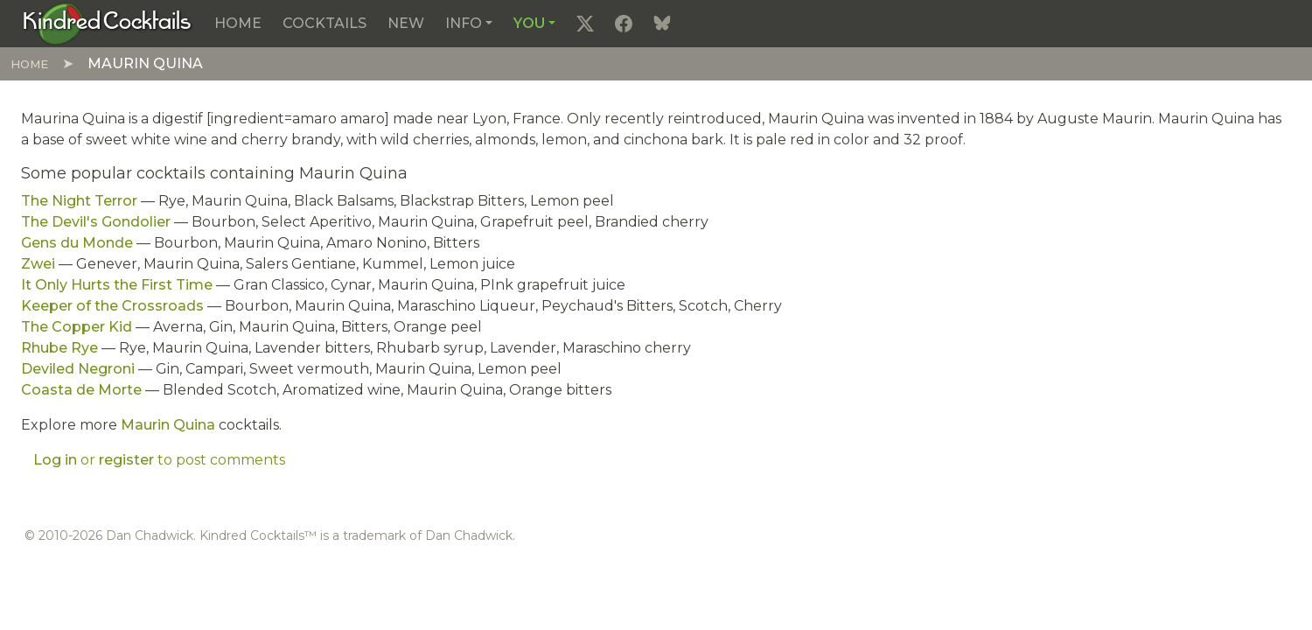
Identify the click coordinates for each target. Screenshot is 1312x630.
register (126, 460)
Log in (55, 460)
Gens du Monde (77, 242)
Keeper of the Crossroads (112, 306)
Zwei (38, 264)
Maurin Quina (168, 424)
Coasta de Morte (81, 390)
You (529, 23)
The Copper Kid (76, 326)
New (405, 23)
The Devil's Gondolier (96, 222)
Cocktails (324, 23)
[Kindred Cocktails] (107, 23)
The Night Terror (79, 200)
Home (238, 23)
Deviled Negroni (78, 368)
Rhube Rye (59, 348)
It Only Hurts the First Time (117, 284)
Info (463, 23)
